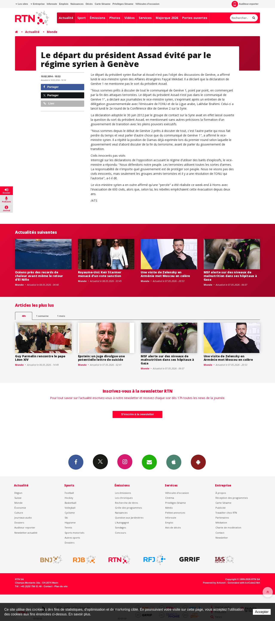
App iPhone (173, 462)
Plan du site (60, 586)
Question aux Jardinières (129, 517)
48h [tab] (24, 315)
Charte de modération (228, 527)
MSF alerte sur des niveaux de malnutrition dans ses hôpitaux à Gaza (230, 276)
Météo (169, 507)
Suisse (17, 497)
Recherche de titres (126, 502)
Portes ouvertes (194, 18)
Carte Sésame (102, 4)
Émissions (97, 18)
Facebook (75, 462)
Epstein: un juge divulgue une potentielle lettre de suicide (101, 358)
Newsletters (149, 462)
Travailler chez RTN (226, 512)
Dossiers (19, 522)
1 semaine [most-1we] (42, 315)
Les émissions (123, 492)
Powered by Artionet (214, 582)
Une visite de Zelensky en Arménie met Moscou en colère (165, 274)
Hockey (69, 497)
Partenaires (222, 517)
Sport (81, 18)
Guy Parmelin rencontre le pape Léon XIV (40, 358)
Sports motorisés (74, 532)
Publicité (220, 507)
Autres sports (72, 537)
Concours (120, 532)
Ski (66, 517)
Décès (89, 4)
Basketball (70, 502)
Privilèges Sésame (123, 4)
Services (145, 18)
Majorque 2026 (167, 18)
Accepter (262, 612)
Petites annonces (175, 512)
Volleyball (70, 507)
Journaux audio (23, 517)
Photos (114, 18)
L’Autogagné (122, 522)
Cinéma (169, 497)
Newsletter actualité (25, 532)
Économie (20, 507)
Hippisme (70, 522)
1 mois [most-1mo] (61, 315)
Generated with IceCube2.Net (244, 582)
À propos (220, 492)
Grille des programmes (128, 507)
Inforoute (52, 4)
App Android (198, 462)
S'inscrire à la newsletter (137, 414)
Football (69, 492)
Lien (48, 103)
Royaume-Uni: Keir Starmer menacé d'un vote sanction (99, 274)
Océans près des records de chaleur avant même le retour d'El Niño (39, 276)
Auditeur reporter (24, 527)
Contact (219, 532)
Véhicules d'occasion (147, 4)
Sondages (120, 527)
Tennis (68, 527)
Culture (18, 512)
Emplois (63, 4)
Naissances (77, 4)
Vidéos (129, 18)
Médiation (221, 522)
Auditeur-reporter (245, 4)
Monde (52, 32)
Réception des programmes (231, 497)
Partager (51, 86)
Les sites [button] (21, 4)
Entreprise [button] (37, 4)
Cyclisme (70, 512)
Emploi (169, 522)
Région (18, 492)
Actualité (66, 18)
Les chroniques (124, 497)
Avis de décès (173, 527)
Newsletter (221, 537)
